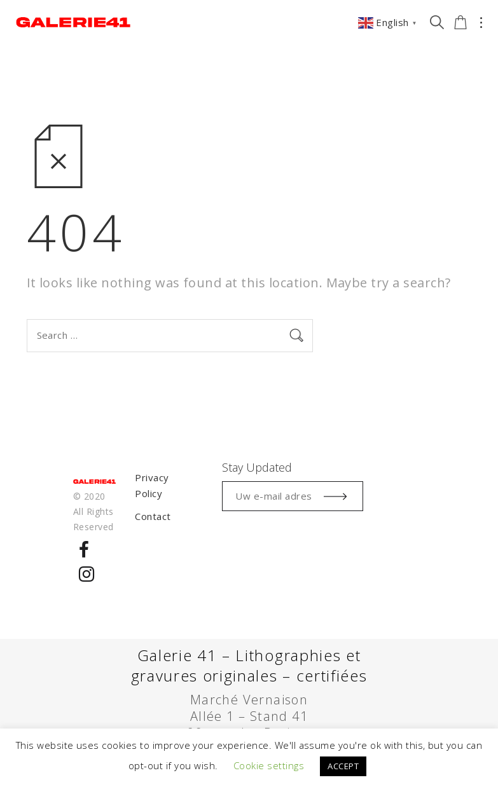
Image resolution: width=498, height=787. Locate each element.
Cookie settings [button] (268, 765)
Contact (152, 516)
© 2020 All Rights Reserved (93, 511)
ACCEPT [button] (343, 766)
